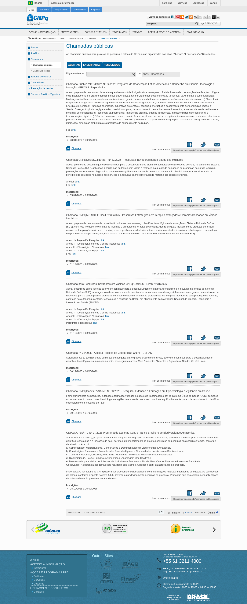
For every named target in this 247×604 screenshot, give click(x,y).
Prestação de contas (42, 88)
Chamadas (92, 38)
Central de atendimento (161, 17)
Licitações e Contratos (49, 588)
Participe (167, 3)
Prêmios (137, 32)
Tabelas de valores (41, 76)
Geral (62, 38)
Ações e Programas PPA (49, 572)
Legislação (198, 3)
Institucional (70, 32)
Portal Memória (49, 38)
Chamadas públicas (109, 39)
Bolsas (34, 47)
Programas (119, 32)
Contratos (39, 592)
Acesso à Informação (42, 32)
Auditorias (39, 576)
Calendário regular (41, 71)
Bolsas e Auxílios (96, 32)
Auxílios (35, 53)
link (74, 129)
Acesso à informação (62, 3)
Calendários (37, 82)
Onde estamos (170, 578)
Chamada (76, 148)
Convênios (39, 580)
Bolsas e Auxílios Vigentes (45, 94)
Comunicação (195, 32)
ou (139, 73)
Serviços (182, 3)
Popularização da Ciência (164, 32)
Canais (213, 3)
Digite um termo (75, 73)
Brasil (38, 3)
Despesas (39, 583)
